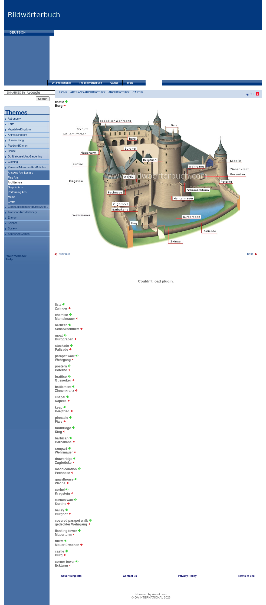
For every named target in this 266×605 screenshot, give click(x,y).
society (12, 228)
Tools (130, 82)
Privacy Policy (187, 575)
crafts (11, 201)
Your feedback (16, 256)
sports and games (18, 233)
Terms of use (246, 575)
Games (114, 82)
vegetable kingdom (19, 129)
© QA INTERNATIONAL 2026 (151, 597)
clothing (13, 161)
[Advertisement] (122, 40)
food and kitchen (18, 145)
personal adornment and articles (27, 167)
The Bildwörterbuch (90, 82)
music (11, 197)
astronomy (14, 118)
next (252, 253)
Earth (11, 124)
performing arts (17, 192)
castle (138, 92)
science (13, 223)
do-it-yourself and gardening (25, 156)
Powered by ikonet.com (151, 594)
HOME (63, 92)
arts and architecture (20, 172)
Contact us (130, 575)
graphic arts (15, 187)
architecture (119, 92)
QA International (61, 82)
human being (16, 140)
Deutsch (17, 32)
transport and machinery (22, 212)
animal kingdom (17, 134)
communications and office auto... (28, 206)
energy (12, 217)
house (12, 151)
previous (62, 253)
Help (9, 259)
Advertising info (71, 575)
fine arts (13, 177)
